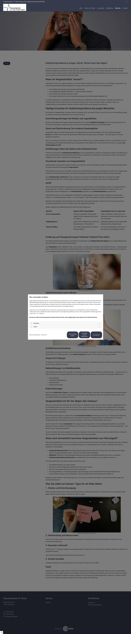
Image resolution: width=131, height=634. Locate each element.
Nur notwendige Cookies (60, 335)
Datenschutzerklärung (34, 334)
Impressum (44, 334)
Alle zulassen (94, 335)
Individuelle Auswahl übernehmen (77, 334)
